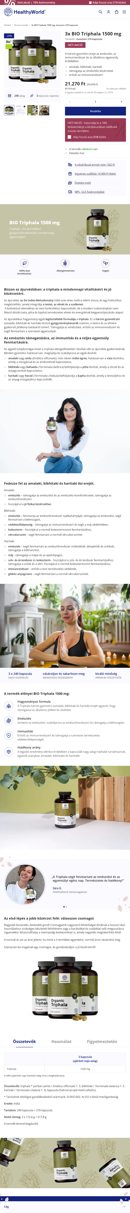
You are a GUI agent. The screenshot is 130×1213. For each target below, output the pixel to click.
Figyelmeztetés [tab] (102, 1041)
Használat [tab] (61, 1041)
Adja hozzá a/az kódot (109, 2)
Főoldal (7, 25)
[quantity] (95, 102)
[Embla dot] (64, 906)
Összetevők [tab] (24, 1041)
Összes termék (21, 25)
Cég (6, 1206)
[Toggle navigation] (124, 12)
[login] (108, 12)
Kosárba (95, 111)
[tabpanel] (65, 1086)
